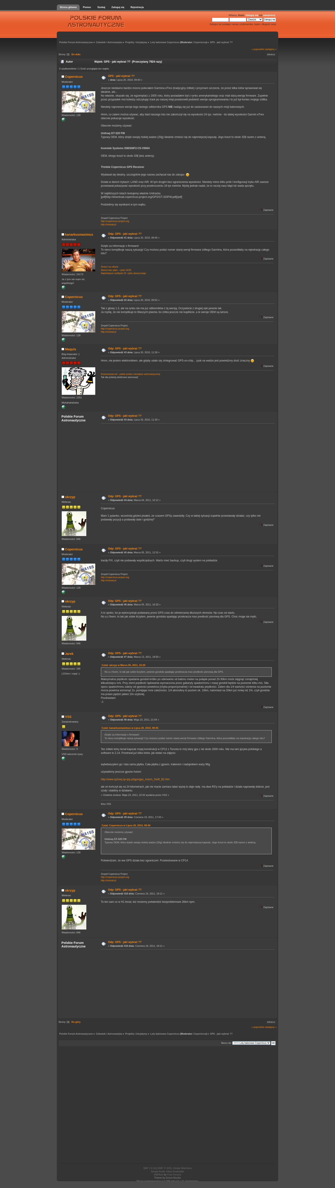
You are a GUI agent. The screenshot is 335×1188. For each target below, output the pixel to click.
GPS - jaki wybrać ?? (121, 76)
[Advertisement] (186, 457)
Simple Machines (182, 1168)
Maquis (70, 349)
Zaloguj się (252, 15)
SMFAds (158, 1174)
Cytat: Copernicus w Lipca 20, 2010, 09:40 (126, 825)
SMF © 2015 (165, 1168)
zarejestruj (269, 15)
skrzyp (70, 497)
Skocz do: (226, 1043)
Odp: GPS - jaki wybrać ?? (125, 233)
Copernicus (199, 42)
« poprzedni (258, 49)
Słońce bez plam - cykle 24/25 (116, 270)
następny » (271, 49)
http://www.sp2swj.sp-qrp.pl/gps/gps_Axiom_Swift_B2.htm (135, 779)
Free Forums (174, 1174)
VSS (68, 717)
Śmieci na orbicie (109, 267)
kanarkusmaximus (79, 234)
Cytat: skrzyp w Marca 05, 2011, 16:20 (123, 665)
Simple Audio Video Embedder (167, 1171)
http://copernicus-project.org (115, 221)
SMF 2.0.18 (149, 1168)
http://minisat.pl (108, 224)
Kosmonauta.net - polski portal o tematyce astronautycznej (130, 374)
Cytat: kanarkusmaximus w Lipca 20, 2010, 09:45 (130, 728)
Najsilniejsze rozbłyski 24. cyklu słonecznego (123, 273)
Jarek (69, 653)
